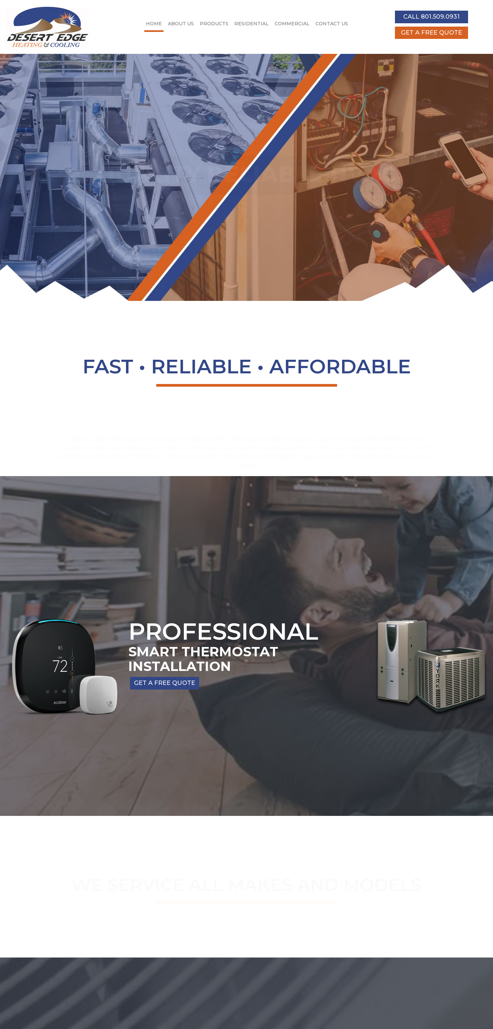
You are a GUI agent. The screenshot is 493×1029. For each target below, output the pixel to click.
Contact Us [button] (331, 24)
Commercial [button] (292, 24)
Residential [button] (251, 24)
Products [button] (214, 24)
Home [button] (154, 24)
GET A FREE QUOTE (431, 32)
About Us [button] (181, 24)
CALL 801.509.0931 (431, 16)
